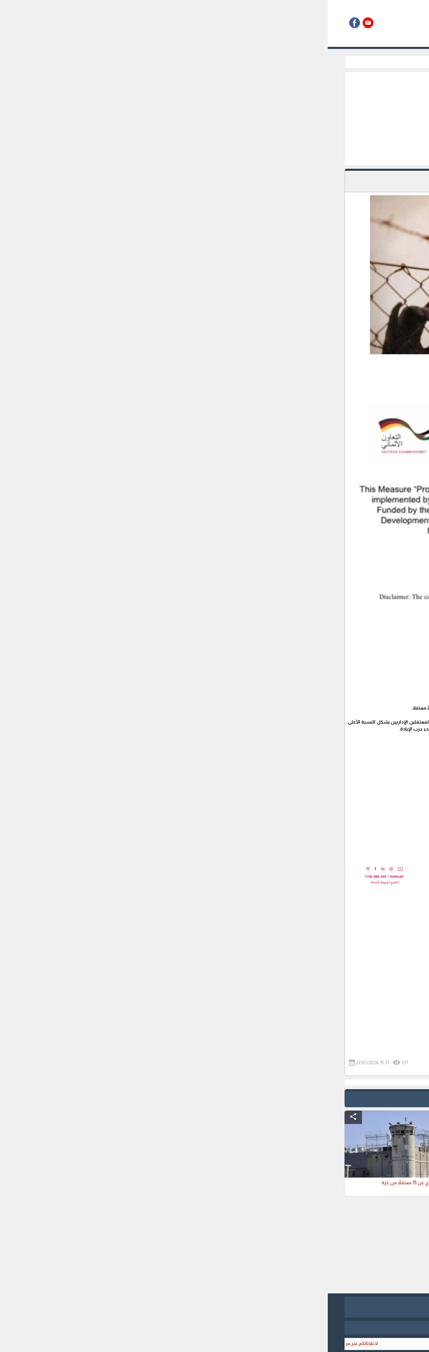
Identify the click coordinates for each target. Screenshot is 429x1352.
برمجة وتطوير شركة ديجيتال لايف (214, 1327)
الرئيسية (331, 62)
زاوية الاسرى (303, 62)
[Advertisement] (180, 118)
